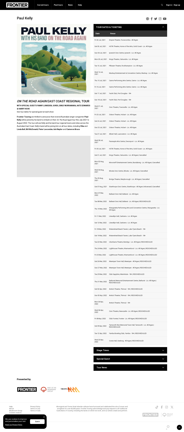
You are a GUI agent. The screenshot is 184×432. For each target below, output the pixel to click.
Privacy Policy (35, 407)
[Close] (44, 417)
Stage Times (103, 350)
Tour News (102, 367)
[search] (162, 5)
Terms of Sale (35, 411)
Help (80, 5)
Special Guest (103, 359)
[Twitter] (172, 407)
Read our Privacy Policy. (13, 425)
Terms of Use (35, 409)
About (11, 409)
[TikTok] (157, 407)
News (70, 5)
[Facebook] (162, 407)
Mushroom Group (15, 411)
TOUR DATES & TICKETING (109, 27)
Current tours (43, 5)
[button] (168, 5)
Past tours (58, 5)
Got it (37, 422)
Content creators (15, 413)
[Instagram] (166, 407)
